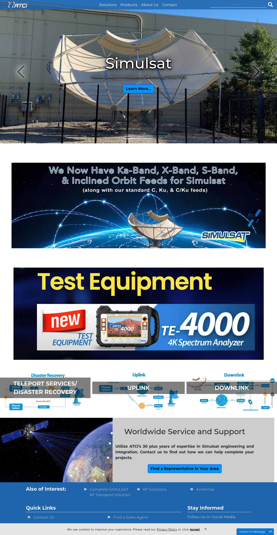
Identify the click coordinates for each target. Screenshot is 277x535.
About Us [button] (150, 4)
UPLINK (138, 387)
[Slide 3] (142, 137)
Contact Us (43, 517)
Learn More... (138, 88)
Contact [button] (169, 4)
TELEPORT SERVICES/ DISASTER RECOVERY (45, 387)
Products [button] (128, 4)
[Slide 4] (149, 137)
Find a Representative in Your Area (185, 468)
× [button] (205, 529)
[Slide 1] (128, 137)
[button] (95, 2)
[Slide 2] (135, 137)
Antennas (205, 489)
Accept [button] (195, 529)
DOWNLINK (232, 387)
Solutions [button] (108, 4)
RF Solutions (154, 489)
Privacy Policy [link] (167, 529)
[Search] (239, 4)
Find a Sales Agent (130, 517)
